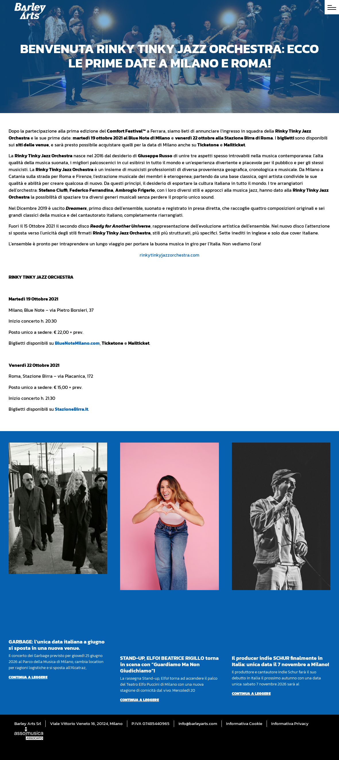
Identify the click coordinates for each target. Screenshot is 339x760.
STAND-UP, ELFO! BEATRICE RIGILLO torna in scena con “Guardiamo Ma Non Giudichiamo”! (169, 664)
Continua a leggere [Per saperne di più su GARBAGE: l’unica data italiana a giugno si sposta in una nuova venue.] (28, 677)
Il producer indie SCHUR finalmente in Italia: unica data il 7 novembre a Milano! (280, 661)
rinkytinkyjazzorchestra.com (169, 254)
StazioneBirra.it (71, 409)
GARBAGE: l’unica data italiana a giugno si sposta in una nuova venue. (57, 645)
